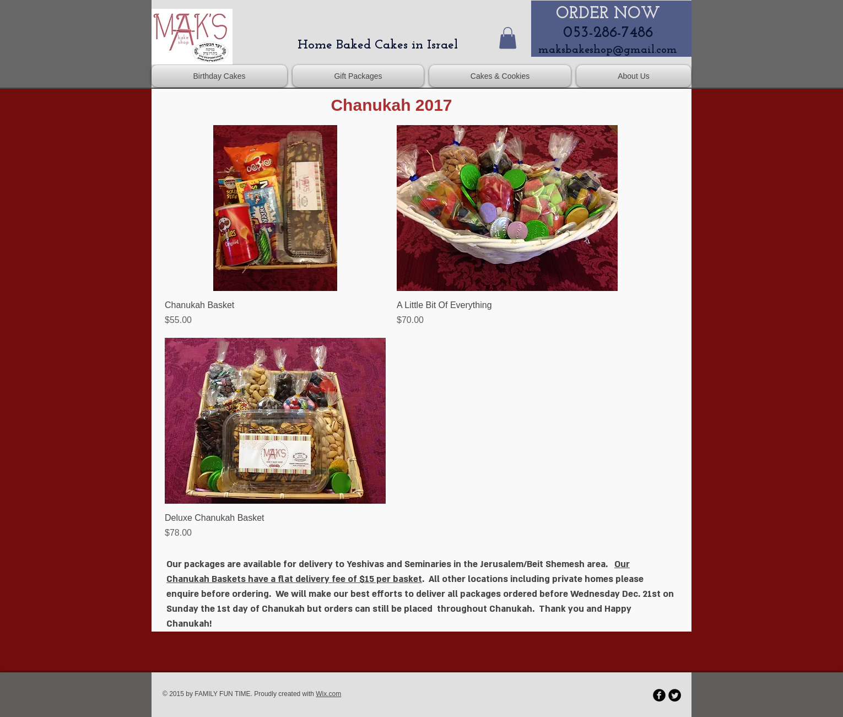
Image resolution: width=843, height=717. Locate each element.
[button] (508, 37)
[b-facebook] (659, 695)
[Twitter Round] (674, 695)
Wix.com (328, 694)
